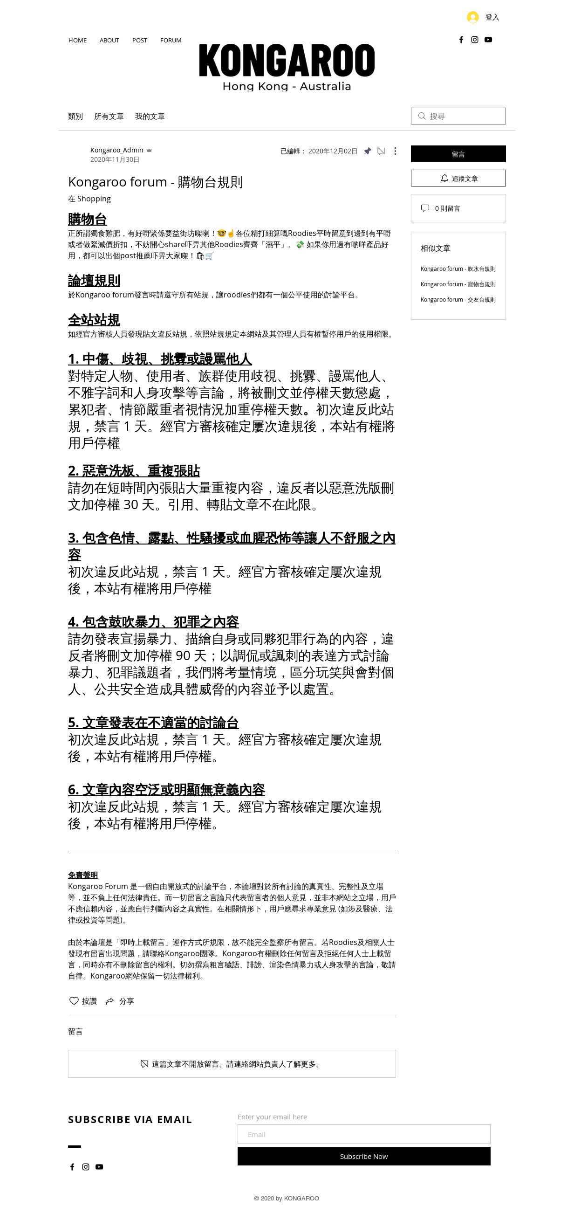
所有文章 (109, 116)
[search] (458, 116)
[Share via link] (119, 1000)
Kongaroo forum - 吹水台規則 (458, 268)
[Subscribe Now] (364, 1156)
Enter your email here (272, 1116)
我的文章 (150, 116)
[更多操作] (390, 151)
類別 (75, 116)
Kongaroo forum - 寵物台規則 (458, 284)
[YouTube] (488, 39)
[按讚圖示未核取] (74, 1000)
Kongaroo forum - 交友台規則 (458, 299)
